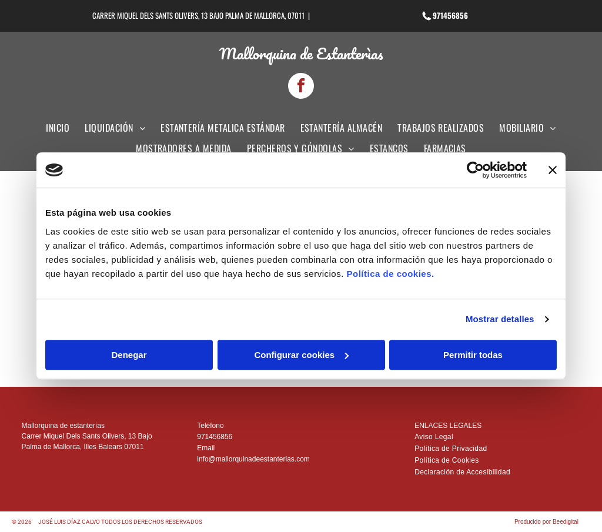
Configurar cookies (301, 355)
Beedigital (565, 521)
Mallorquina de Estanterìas (301, 53)
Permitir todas (473, 355)
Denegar (128, 355)
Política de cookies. (390, 274)
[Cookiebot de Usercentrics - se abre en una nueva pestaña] (475, 170)
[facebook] (301, 87)
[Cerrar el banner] (553, 170)
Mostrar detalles (500, 319)
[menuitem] (57, 131)
